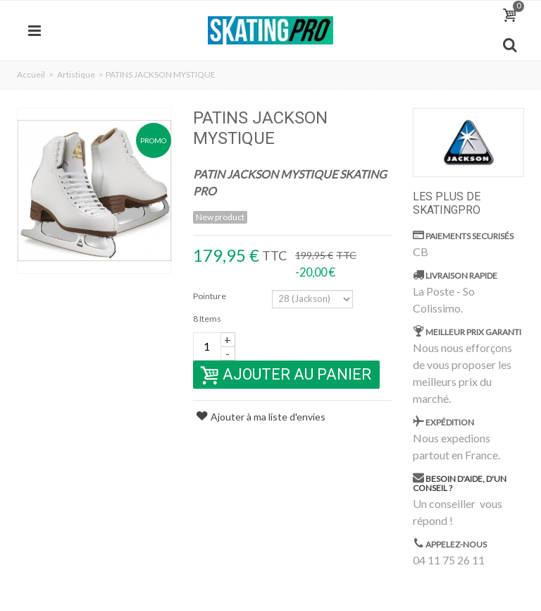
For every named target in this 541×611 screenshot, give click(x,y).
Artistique (76, 74)
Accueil (31, 74)
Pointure (210, 296)
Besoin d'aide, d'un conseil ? (459, 483)
